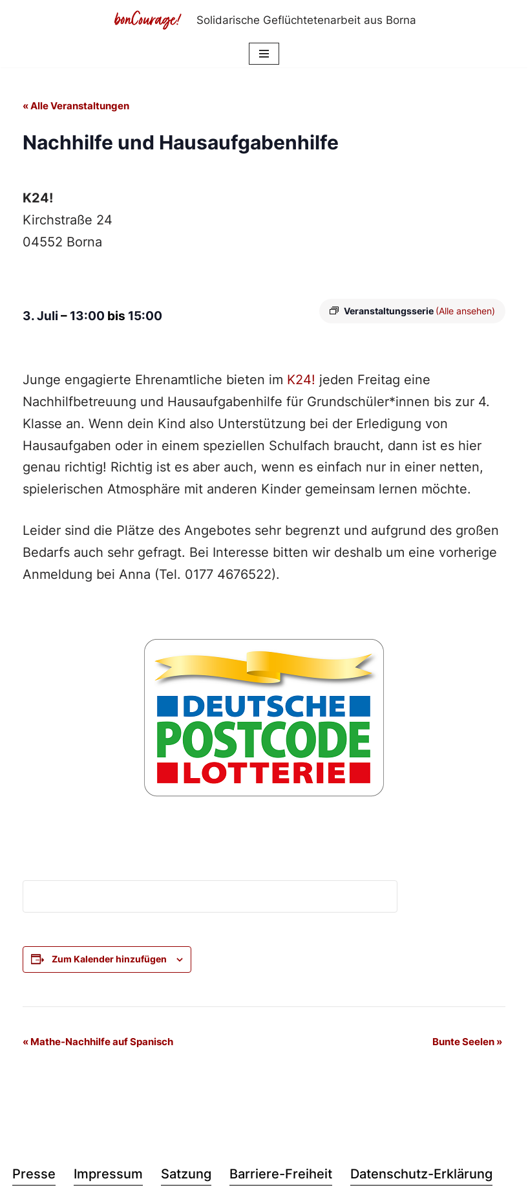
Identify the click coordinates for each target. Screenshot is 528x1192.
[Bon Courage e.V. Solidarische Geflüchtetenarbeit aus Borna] (264, 20)
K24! (301, 381)
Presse (34, 1176)
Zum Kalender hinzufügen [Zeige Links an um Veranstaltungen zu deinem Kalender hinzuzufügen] (109, 960)
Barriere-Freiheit (280, 1176)
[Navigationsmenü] (264, 54)
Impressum (108, 1176)
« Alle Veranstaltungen (76, 106)
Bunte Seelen (467, 1043)
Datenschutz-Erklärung (421, 1176)
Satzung (186, 1176)
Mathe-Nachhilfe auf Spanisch (98, 1043)
